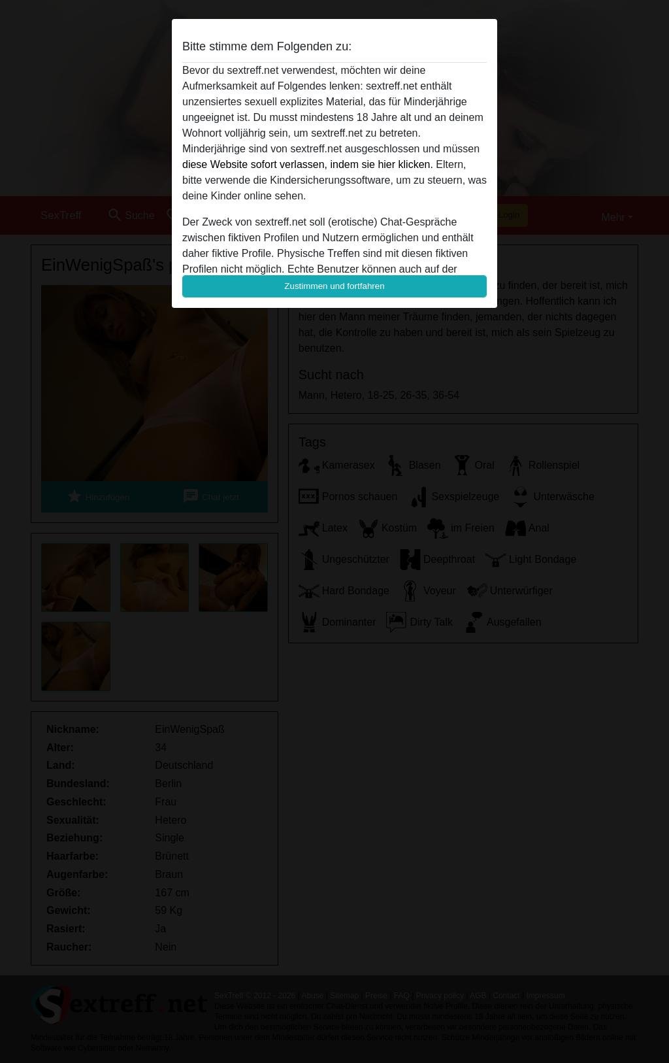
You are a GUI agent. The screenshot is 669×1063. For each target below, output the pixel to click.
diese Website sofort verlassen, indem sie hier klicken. (307, 164)
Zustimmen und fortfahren (334, 286)
